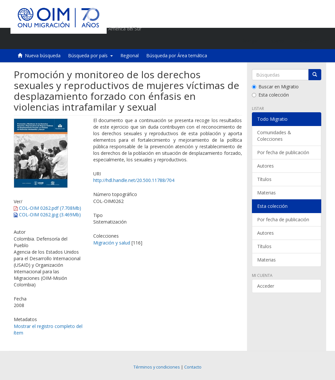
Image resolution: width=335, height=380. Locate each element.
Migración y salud (111, 243)
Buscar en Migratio (275, 86)
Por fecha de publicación (283, 152)
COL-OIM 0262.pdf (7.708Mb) (47, 208)
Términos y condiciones (156, 367)
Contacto (193, 367)
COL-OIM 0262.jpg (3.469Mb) (47, 214)
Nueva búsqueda (43, 55)
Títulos (264, 179)
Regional (129, 55)
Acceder (265, 286)
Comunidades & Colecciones (274, 135)
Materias (266, 193)
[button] (278, 41)
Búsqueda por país (90, 55)
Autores (265, 166)
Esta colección (270, 95)
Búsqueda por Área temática (176, 55)
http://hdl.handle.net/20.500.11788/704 (133, 180)
